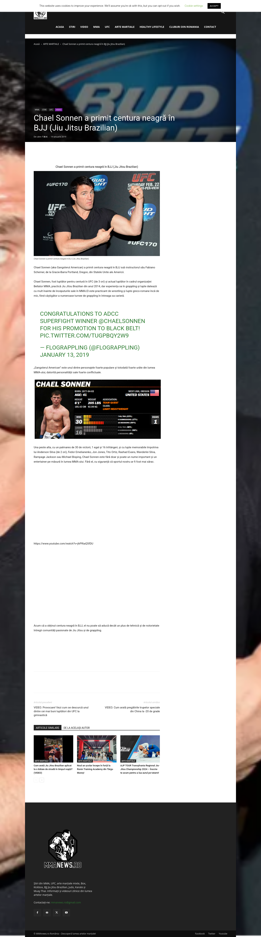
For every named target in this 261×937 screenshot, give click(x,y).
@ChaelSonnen (122, 321)
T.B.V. (45, 136)
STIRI (72, 27)
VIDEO (84, 27)
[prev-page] (36, 780)
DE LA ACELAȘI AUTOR (77, 727)
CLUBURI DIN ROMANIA (184, 27)
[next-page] (42, 780)
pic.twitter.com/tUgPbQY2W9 (84, 335)
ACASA (60, 27)
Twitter (211, 933)
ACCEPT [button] (214, 6)
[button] (223, 12)
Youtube (223, 933)
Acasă (37, 44)
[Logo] (40, 12)
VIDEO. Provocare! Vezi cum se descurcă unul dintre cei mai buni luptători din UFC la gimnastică (61, 711)
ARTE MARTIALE (124, 27)
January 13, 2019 (64, 354)
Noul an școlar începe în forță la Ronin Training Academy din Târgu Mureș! (95, 769)
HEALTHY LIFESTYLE (152, 27)
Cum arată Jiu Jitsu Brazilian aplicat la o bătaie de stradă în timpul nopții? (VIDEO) (53, 769)
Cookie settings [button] (194, 5)
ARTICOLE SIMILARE (47, 727)
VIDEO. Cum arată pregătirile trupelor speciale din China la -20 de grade (132, 709)
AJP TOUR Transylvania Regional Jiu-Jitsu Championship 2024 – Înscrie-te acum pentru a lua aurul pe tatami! (140, 769)
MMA (96, 27)
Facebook (200, 933)
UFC (107, 27)
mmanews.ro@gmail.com (66, 902)
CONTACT (210, 27)
